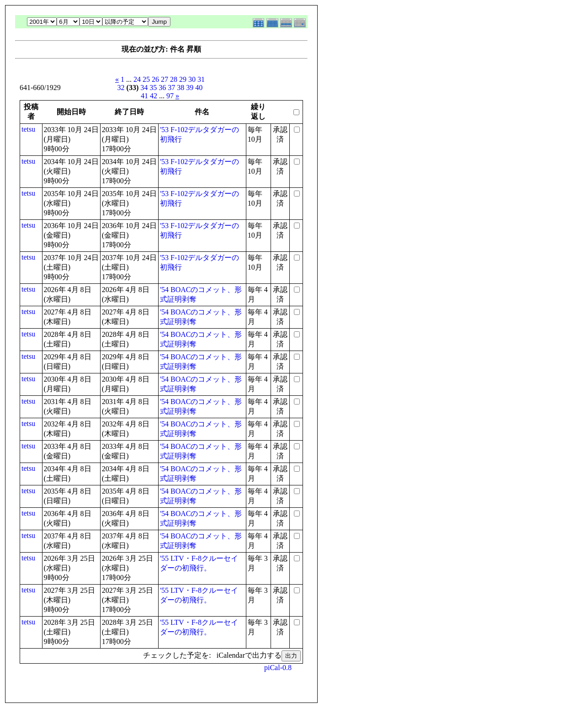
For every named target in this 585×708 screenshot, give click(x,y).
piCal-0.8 (278, 667)
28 (173, 79)
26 (155, 79)
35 (153, 87)
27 (164, 79)
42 (153, 96)
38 (180, 87)
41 (144, 96)
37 (171, 87)
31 (201, 79)
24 (137, 79)
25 (146, 79)
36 (162, 87)
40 (198, 87)
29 (182, 79)
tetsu (28, 129)
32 (121, 87)
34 (144, 87)
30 (192, 79)
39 (189, 87)
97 (170, 96)
